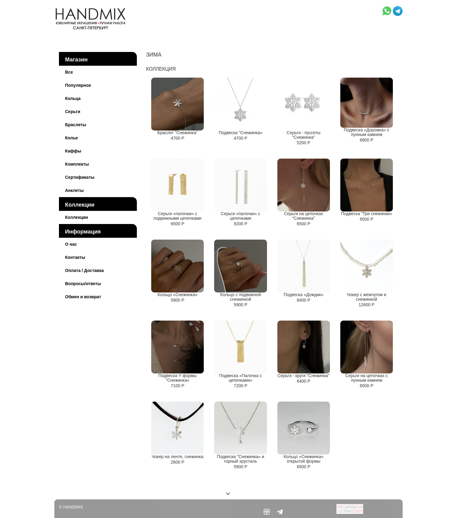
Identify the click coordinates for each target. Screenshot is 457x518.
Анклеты (74, 190)
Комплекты (77, 164)
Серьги (72, 111)
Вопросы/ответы (83, 283)
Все (69, 72)
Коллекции (79, 205)
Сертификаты (79, 177)
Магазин (76, 60)
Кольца (73, 98)
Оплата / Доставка (84, 270)
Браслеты (75, 124)
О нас (71, 244)
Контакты (75, 257)
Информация (83, 232)
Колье (71, 137)
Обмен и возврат (83, 296)
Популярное (78, 85)
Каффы (73, 151)
